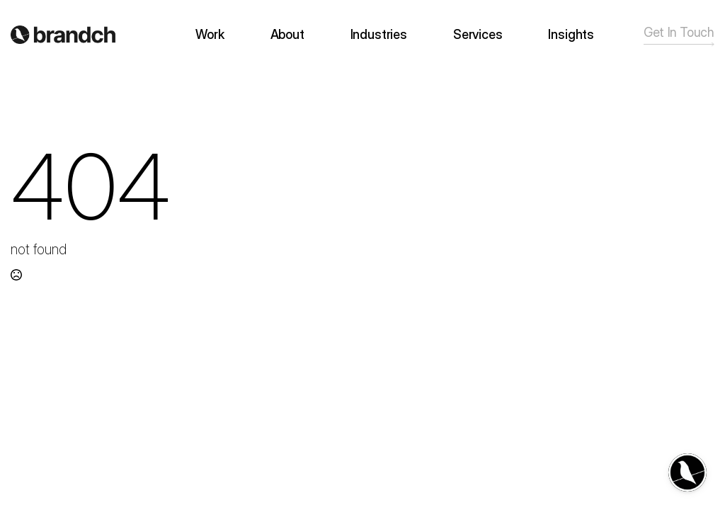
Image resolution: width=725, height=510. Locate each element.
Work (209, 34)
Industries (378, 34)
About (287, 34)
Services (478, 34)
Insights (571, 34)
